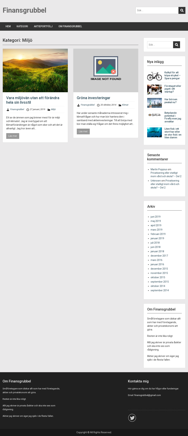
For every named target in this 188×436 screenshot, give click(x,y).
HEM (8, 26)
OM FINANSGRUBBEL (70, 26)
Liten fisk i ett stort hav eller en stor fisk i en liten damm (172, 133)
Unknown (156, 180)
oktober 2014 (158, 286)
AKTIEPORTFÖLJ (43, 26)
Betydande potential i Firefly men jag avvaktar (172, 117)
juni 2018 (156, 247)
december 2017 (159, 255)
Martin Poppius (159, 169)
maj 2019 (156, 221)
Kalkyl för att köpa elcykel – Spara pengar (172, 75)
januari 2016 (157, 264)
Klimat (125, 104)
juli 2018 (155, 242)
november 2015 (159, 273)
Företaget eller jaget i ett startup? (172, 89)
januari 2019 (157, 238)
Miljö (53, 109)
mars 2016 (156, 260)
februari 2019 (158, 234)
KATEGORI (22, 26)
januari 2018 (157, 251)
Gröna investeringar (93, 98)
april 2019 (156, 225)
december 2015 (159, 268)
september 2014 (160, 290)
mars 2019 (156, 229)
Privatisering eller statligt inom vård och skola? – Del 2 (165, 184)
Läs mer (12, 136)
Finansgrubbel (24, 10)
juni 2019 (156, 216)
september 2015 (160, 281)
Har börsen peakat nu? (170, 101)
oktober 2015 (158, 277)
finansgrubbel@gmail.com (147, 395)
